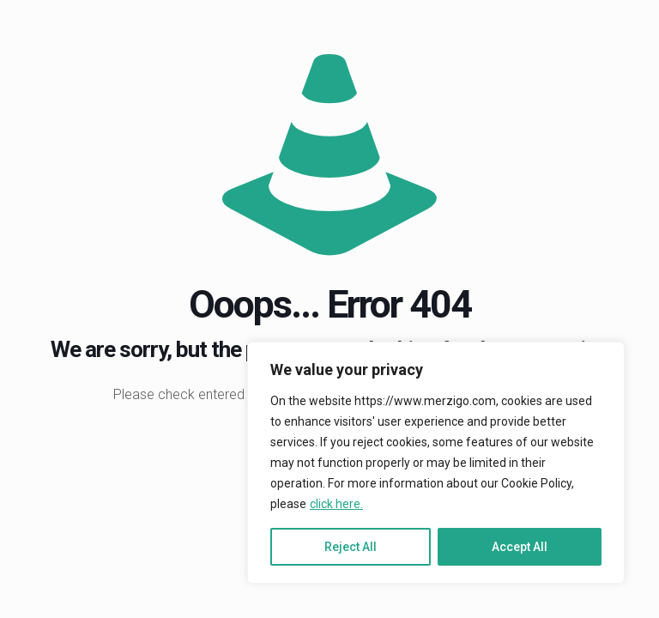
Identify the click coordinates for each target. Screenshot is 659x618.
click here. (336, 504)
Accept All (519, 547)
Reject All (350, 547)
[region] (436, 463)
